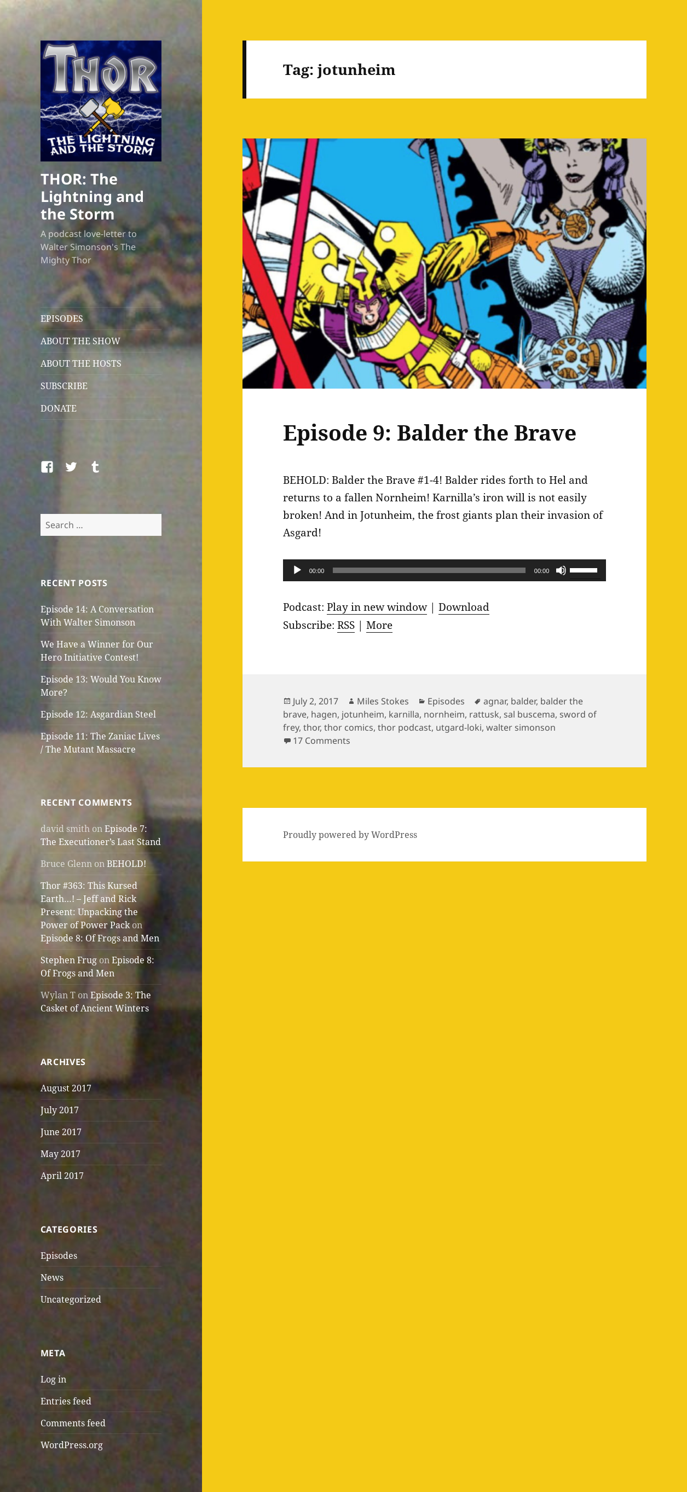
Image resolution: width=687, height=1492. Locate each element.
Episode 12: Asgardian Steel (98, 714)
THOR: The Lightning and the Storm (92, 196)
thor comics (348, 727)
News (52, 1277)
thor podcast (404, 727)
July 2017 (60, 1110)
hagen (324, 714)
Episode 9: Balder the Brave (429, 432)
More (379, 625)
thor (311, 727)
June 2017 (61, 1132)
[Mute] (561, 570)
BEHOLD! (126, 864)
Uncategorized (71, 1299)
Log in (53, 1379)
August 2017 (66, 1088)
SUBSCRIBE (64, 386)
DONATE (59, 408)
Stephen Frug (69, 960)
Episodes (59, 1256)
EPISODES (62, 319)
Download (463, 607)
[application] (445, 570)
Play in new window (377, 607)
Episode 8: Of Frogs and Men (100, 938)
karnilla (404, 714)
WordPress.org (72, 1445)
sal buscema (529, 714)
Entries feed (66, 1401)
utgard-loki (459, 727)
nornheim (444, 714)
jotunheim (363, 714)
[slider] (429, 570)
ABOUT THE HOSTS (81, 363)
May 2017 (60, 1154)
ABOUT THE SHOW (80, 341)
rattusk (484, 714)
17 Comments (321, 741)
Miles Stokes (383, 701)
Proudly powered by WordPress (350, 835)
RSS (346, 625)
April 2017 (62, 1176)
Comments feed (73, 1423)
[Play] (297, 570)
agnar (494, 701)
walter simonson (521, 727)
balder (523, 701)
